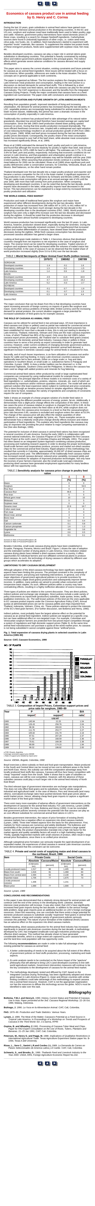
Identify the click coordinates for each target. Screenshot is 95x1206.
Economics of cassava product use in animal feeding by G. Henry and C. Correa (47, 15)
